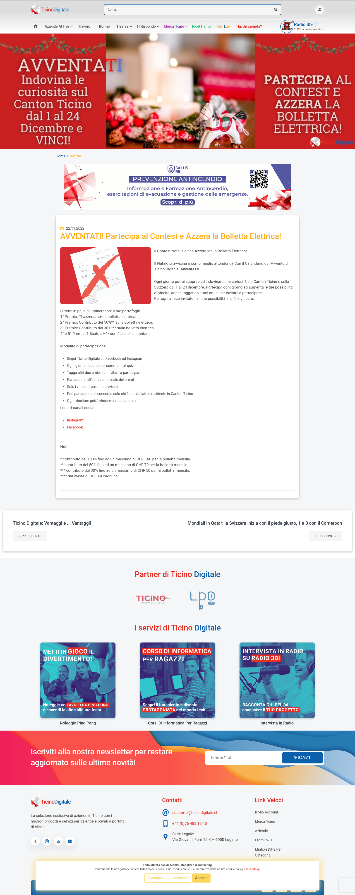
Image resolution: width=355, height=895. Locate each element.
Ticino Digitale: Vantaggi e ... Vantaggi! (52, 523)
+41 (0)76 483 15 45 (189, 823)
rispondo (146, 26)
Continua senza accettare (167, 878)
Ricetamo (201, 26)
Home (60, 156)
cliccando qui (252, 869)
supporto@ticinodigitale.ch (195, 812)
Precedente (30, 536)
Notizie (75, 156)
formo (103, 26)
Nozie (223, 26)
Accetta (201, 878)
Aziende (261, 831)
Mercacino (174, 26)
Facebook (75, 427)
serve (122, 26)
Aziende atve (57, 26)
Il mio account (266, 812)
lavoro (83, 26)
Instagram (75, 420)
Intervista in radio (277, 723)
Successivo (325, 536)
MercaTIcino (265, 821)
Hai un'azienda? (249, 26)
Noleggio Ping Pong (78, 723)
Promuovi (264, 840)
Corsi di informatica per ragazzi (177, 723)
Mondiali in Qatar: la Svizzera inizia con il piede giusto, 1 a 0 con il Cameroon (265, 523)
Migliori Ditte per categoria (268, 852)
